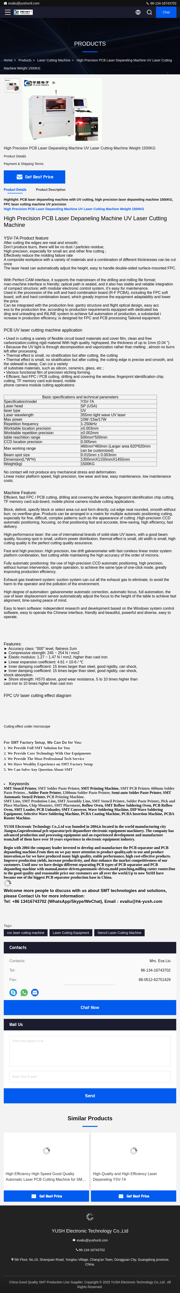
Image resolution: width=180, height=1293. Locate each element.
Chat (166, 12)
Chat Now (90, 1007)
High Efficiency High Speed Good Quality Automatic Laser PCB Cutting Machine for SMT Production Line (45, 1177)
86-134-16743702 (161, 3)
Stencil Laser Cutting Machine (119, 933)
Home (8, 60)
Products (24, 60)
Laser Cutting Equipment (71, 933)
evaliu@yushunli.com (22, 3)
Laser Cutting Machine (53, 60)
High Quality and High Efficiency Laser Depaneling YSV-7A (125, 1176)
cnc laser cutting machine (25, 933)
